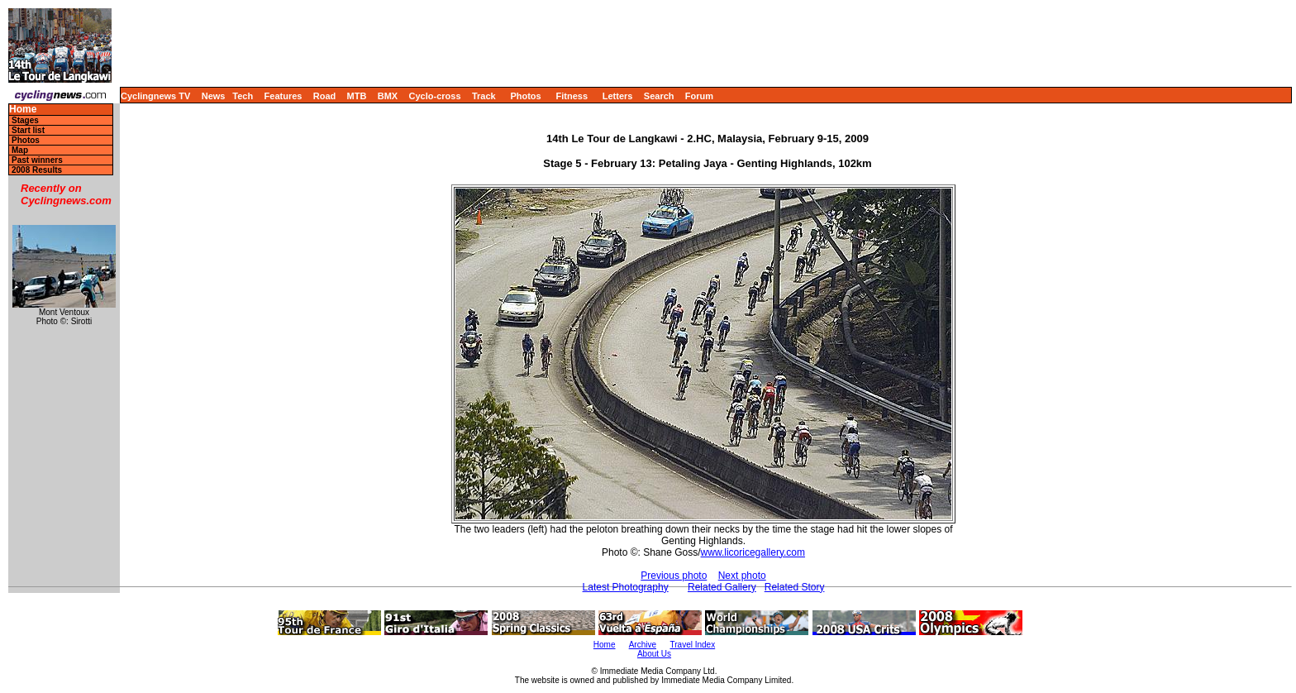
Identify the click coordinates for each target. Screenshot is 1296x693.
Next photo (742, 575)
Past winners (37, 160)
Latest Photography (626, 587)
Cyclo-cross (435, 96)
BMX (388, 96)
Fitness (571, 96)
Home (22, 109)
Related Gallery (722, 587)
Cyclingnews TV (155, 96)
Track (484, 96)
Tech (242, 96)
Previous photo (674, 575)
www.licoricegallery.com (753, 552)
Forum (699, 96)
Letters (618, 96)
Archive (642, 644)
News (214, 96)
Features (283, 96)
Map (20, 150)
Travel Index (693, 644)
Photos (525, 96)
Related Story (795, 587)
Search (659, 96)
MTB (357, 96)
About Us (654, 653)
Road (324, 96)
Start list (28, 130)
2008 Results (37, 169)
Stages (25, 120)
